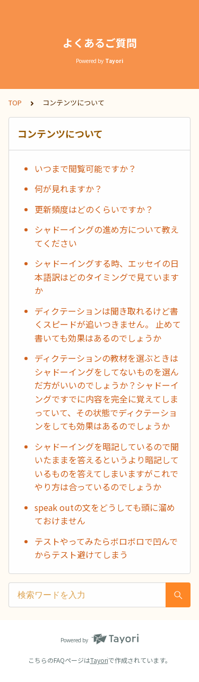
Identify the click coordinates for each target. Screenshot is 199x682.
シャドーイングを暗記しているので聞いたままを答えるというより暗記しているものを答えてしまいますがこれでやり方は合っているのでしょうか (106, 466)
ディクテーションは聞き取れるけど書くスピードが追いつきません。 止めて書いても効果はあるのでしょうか (107, 324)
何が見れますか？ (68, 188)
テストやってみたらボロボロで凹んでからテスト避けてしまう (106, 548)
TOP (15, 102)
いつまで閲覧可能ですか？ (85, 168)
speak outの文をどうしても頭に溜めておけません (104, 514)
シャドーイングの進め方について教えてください (106, 236)
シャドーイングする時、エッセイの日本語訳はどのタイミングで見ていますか (106, 277)
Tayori (99, 660)
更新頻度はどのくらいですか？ (93, 209)
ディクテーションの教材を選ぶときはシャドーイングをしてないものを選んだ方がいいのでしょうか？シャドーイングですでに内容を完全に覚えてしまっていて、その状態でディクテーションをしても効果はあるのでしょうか (106, 392)
